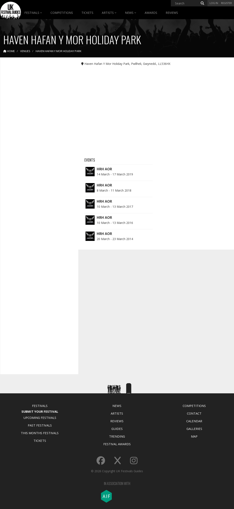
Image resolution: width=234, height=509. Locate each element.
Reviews (172, 13)
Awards (151, 13)
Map (194, 436)
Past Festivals (40, 425)
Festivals (33, 13)
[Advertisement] (36, 127)
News (130, 13)
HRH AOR (104, 169)
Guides (117, 429)
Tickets (87, 13)
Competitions (61, 13)
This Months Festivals (40, 433)
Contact (194, 413)
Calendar (194, 421)
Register (226, 3)
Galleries (194, 429)
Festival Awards (117, 444)
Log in (214, 3)
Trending (117, 436)
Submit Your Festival (39, 411)
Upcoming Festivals (39, 417)
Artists (109, 13)
